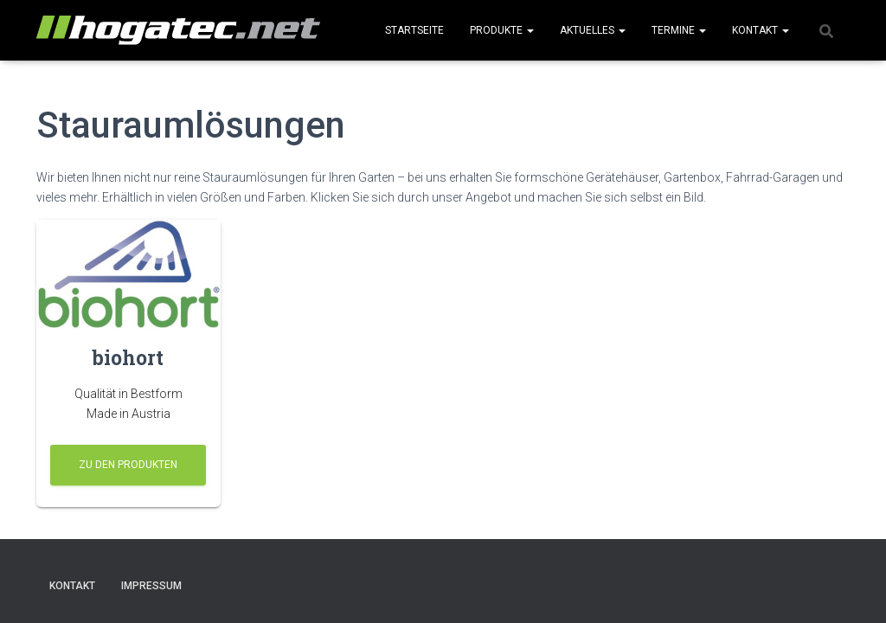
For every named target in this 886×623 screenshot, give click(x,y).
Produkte (502, 30)
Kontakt (760, 30)
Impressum (151, 586)
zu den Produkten (128, 465)
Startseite (414, 30)
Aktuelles (593, 30)
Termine (679, 30)
